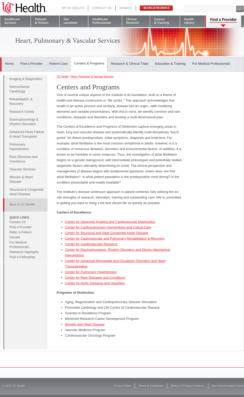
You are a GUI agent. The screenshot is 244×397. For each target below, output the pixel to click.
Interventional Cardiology (19, 89)
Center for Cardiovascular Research (91, 244)
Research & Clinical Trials (129, 63)
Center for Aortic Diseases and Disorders (95, 283)
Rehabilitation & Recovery (21, 101)
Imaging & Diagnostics (25, 79)
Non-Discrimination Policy (228, 385)
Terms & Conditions (151, 385)
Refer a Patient (20, 232)
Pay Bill (156, 8)
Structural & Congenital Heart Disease (26, 192)
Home (9, 63)
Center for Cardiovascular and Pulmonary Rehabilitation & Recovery (115, 238)
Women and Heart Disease (85, 324)
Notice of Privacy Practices (187, 385)
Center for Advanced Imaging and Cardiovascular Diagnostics (110, 222)
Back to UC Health (22, 204)
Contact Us (102, 8)
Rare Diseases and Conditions (23, 159)
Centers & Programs (89, 63)
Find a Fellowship (22, 257)
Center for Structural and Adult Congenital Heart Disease (106, 233)
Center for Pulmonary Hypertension (91, 272)
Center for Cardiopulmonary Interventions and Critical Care (108, 227)
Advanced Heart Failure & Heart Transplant (26, 134)
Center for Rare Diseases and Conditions (95, 277)
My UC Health (73, 8)
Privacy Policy (122, 385)
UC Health (24, 7)
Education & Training (170, 63)
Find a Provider (31, 63)
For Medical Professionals (211, 63)
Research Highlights (24, 252)
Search (240, 9)
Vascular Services (22, 169)
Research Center (21, 111)
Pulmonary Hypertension (19, 146)
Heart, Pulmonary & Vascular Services (91, 76)
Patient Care (58, 63)
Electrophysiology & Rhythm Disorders (23, 122)
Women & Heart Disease (21, 179)
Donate (125, 8)
